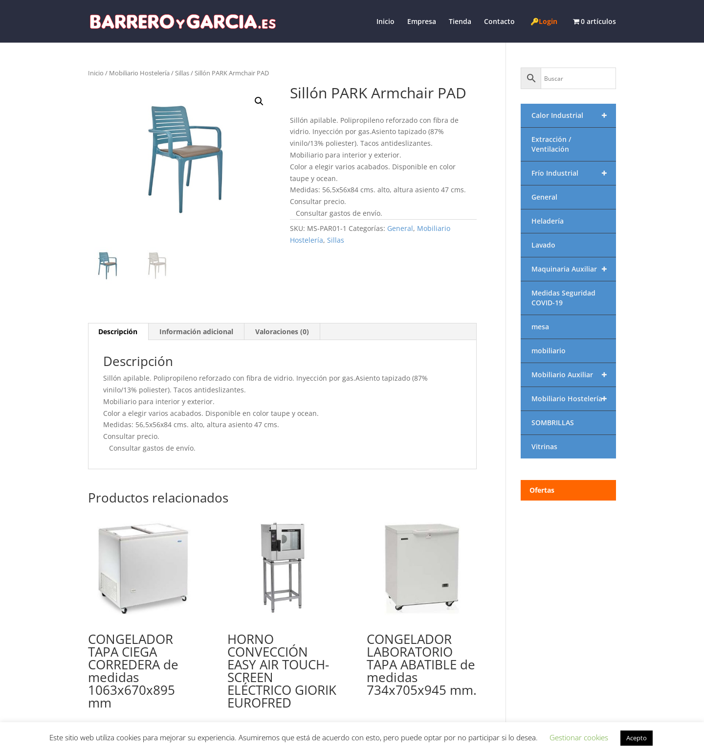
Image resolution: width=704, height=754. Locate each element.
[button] (259, 101)
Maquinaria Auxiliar (573, 269)
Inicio (385, 22)
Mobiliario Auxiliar (573, 375)
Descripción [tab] (117, 331)
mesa (540, 326)
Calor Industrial (573, 115)
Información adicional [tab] (196, 331)
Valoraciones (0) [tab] (282, 331)
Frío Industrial (573, 173)
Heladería (547, 221)
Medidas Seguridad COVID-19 (563, 297)
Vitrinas (544, 446)
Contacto (499, 22)
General (400, 228)
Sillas (182, 73)
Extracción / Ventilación (551, 144)
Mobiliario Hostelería (139, 73)
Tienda (460, 22)
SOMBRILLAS (552, 422)
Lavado (543, 245)
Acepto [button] (636, 737)
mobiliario (548, 350)
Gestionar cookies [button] (579, 737)
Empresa (421, 22)
